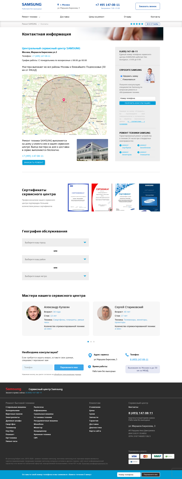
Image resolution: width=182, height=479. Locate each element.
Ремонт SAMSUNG (29, 24)
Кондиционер (40, 431)
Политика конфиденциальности (95, 463)
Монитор (38, 427)
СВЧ (35, 438)
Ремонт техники (31, 17)
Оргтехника (11, 438)
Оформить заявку (129, 76)
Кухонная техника (42, 434)
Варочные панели (14, 414)
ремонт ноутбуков (126, 146)
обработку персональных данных (67, 374)
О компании (94, 407)
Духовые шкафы (13, 421)
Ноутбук (10, 431)
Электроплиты (13, 417)
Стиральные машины (16, 407)
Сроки (92, 414)
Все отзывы (152, 24)
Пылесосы (39, 407)
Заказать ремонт (34, 162)
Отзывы (127, 17)
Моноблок (38, 424)
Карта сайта (95, 431)
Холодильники (12, 410)
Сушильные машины (43, 414)
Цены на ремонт (96, 17)
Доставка (64, 17)
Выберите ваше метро (36, 276)
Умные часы (11, 441)
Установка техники (43, 417)
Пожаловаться (127, 79)
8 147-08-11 (34, 393)
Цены (92, 410)
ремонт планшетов (145, 153)
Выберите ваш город (35, 242)
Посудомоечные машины (46, 421)
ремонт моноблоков (145, 146)
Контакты (155, 17)
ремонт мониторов (127, 153)
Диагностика (95, 427)
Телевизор (11, 427)
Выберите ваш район (35, 259)
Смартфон (10, 424)
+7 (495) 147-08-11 (41, 56)
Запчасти (93, 417)
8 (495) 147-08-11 (139, 359)
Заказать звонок (147, 6)
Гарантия (93, 421)
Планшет (10, 434)
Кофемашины (40, 410)
